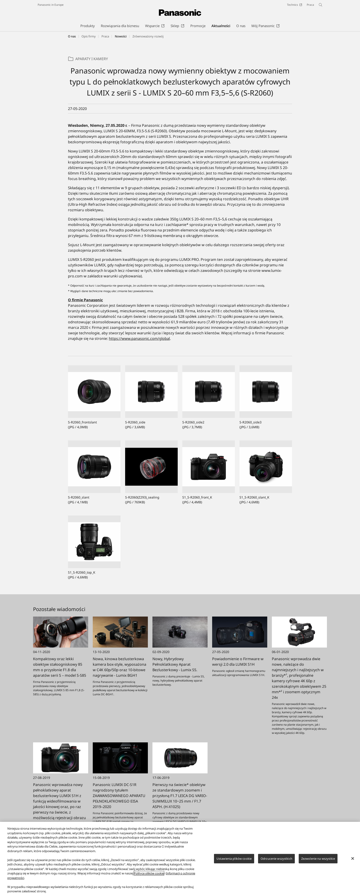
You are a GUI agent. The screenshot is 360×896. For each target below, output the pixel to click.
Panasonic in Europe (51, 5)
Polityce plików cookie (149, 876)
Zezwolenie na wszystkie (318, 861)
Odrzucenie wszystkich (276, 861)
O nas (72, 36)
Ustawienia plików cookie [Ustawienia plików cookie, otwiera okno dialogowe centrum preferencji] (234, 861)
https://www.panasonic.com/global (139, 338)
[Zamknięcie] (353, 861)
